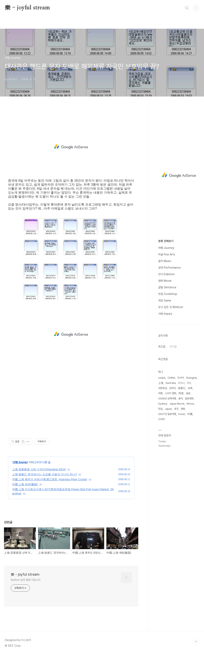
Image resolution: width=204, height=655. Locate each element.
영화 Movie (165, 280)
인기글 (173, 346)
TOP (196, 641)
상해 (190, 388)
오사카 (180, 377)
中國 (189, 414)
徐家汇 (182, 388)
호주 (176, 408)
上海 (160, 382)
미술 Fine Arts (166, 254)
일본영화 (189, 398)
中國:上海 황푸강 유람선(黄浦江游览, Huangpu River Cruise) (49, 479)
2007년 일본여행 (167, 414)
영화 (183, 408)
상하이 (172, 388)
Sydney (162, 403)
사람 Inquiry (165, 313)
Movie (190, 403)
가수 (189, 382)
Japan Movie (176, 403)
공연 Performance (169, 267)
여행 (160, 393)
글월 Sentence (167, 287)
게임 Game (164, 300)
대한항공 (162, 388)
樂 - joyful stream (27, 8)
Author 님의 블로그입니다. (26, 579)
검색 (187, 8)
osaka (161, 377)
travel (181, 414)
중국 (180, 398)
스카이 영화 (170, 393)
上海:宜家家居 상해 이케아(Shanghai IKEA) (39, 469)
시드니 (181, 382)
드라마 (161, 419)
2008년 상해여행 (167, 398)
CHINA (171, 377)
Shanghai (191, 377)
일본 (188, 393)
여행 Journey (20, 462)
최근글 (161, 346)
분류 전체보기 (165, 241)
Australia (171, 382)
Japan (168, 408)
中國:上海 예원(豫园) (25, 484)
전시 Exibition (166, 274)
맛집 (160, 408)
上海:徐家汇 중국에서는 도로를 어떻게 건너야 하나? (44, 474)
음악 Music (164, 261)
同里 (181, 393)
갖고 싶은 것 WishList (170, 307)
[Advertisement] (71, 147)
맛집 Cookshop (167, 293)
